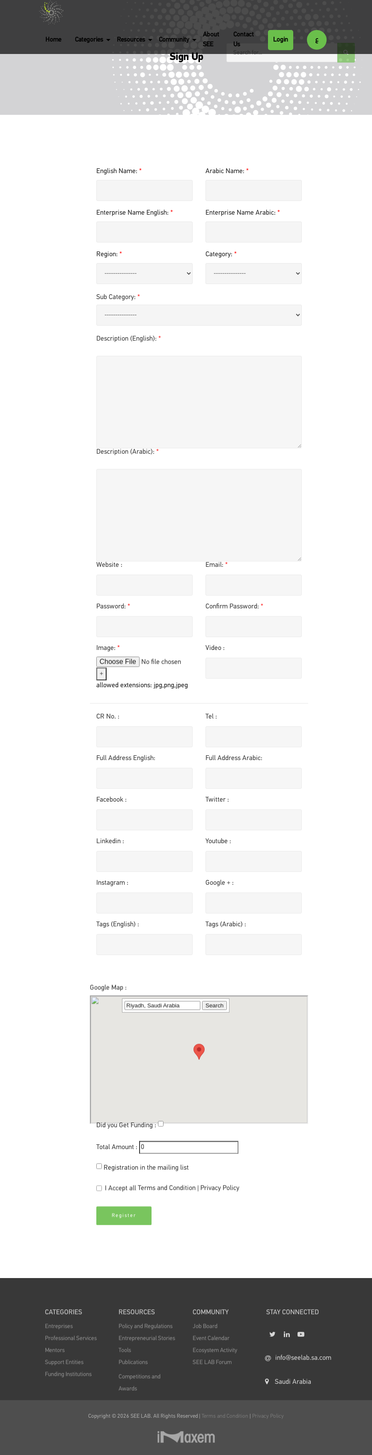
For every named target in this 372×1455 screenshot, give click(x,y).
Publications (133, 1371)
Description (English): (128, 342)
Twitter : (217, 803)
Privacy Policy (219, 1192)
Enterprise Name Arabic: (242, 213)
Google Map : (108, 1047)
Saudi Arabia (288, 1397)
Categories (89, 39)
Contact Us (243, 39)
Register (124, 1222)
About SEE (211, 39)
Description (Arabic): (127, 455)
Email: (216, 568)
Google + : (219, 886)
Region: (109, 254)
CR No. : (107, 720)
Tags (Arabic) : (225, 928)
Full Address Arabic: (233, 761)
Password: (113, 610)
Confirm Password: (234, 610)
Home (53, 39)
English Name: (119, 171)
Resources (131, 39)
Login (280, 39)
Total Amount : (116, 1150)
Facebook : (111, 803)
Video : (215, 651)
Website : (109, 568)
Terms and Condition (167, 1192)
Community (174, 39)
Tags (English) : (117, 928)
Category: (221, 254)
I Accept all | (167, 1193)
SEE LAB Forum (212, 1371)
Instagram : (112, 886)
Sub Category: (118, 300)
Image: (108, 651)
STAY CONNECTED (292, 1322)
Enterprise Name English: (134, 213)
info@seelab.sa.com (295, 1374)
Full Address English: (125, 761)
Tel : (211, 720)
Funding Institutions (68, 1383)
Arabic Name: (227, 171)
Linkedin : (110, 844)
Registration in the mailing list (146, 1171)
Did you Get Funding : (126, 1129)
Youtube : (218, 844)
